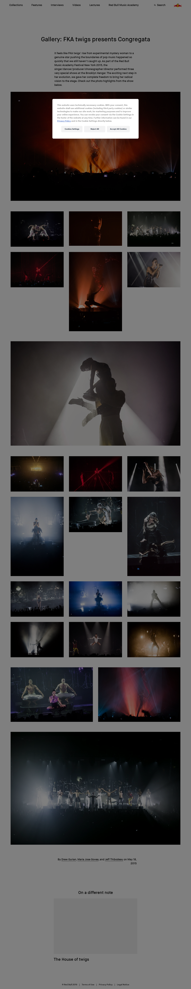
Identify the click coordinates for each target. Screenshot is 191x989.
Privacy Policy (64, 121)
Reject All (95, 129)
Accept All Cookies (118, 129)
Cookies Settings (72, 129)
